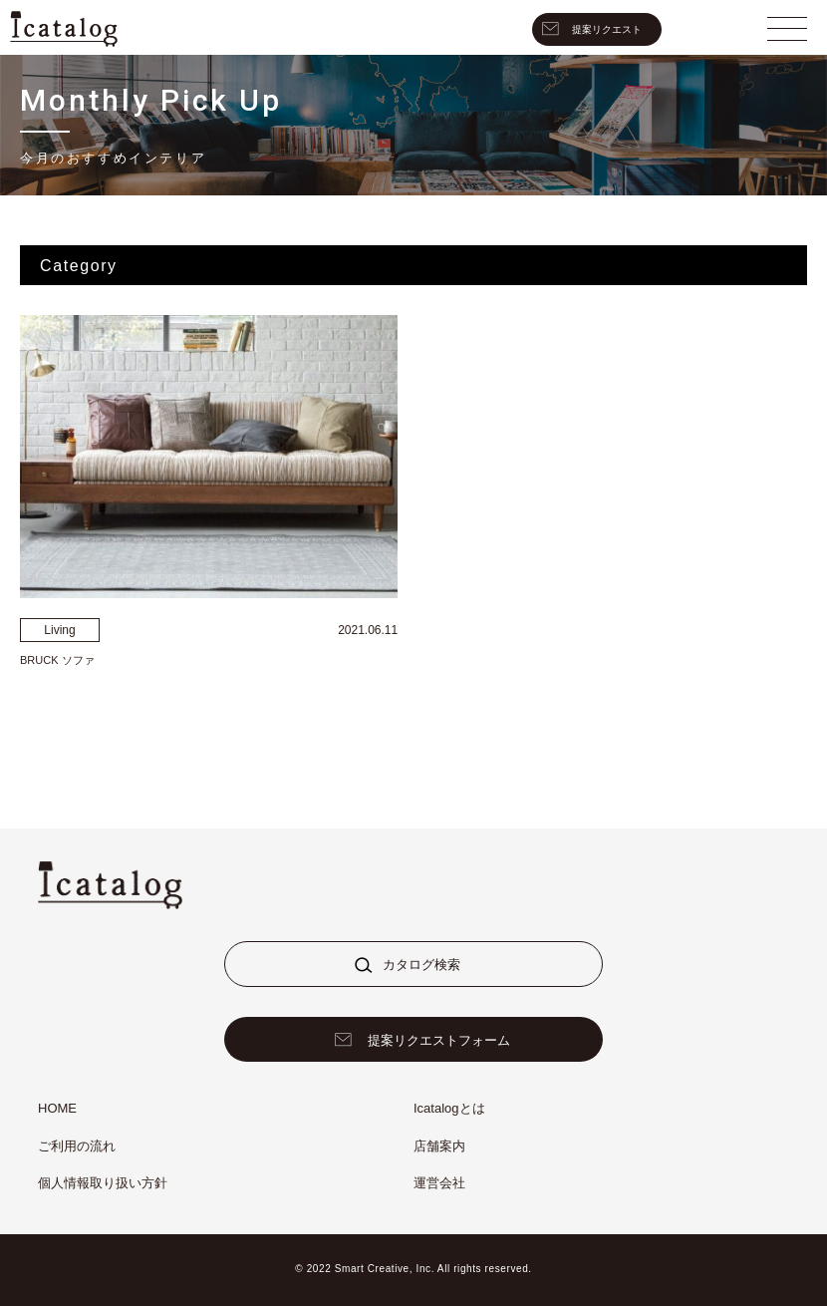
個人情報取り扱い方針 (102, 1182)
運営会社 (439, 1182)
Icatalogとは (449, 1108)
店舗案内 (439, 1146)
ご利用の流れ (77, 1146)
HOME (57, 1108)
